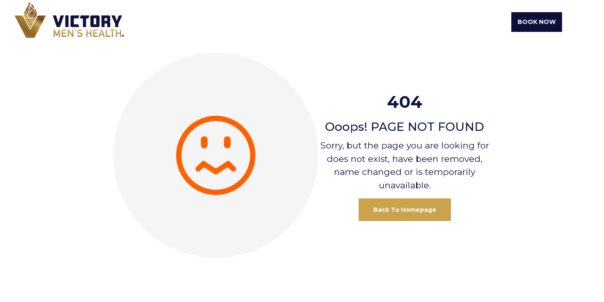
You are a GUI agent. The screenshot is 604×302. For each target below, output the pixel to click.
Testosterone (386, 22)
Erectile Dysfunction (465, 22)
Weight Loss (324, 22)
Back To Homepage (404, 209)
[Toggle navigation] (578, 22)
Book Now (537, 22)
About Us (272, 22)
